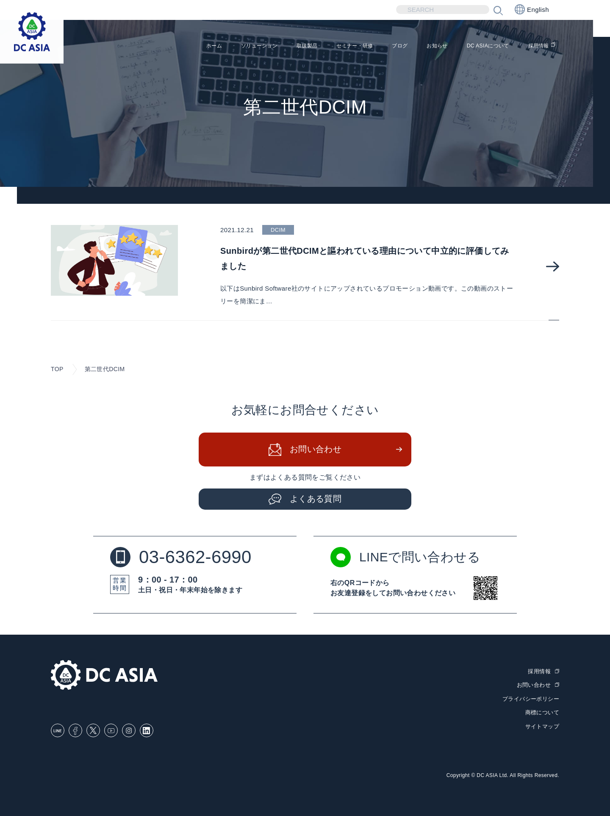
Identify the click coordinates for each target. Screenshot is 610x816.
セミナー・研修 (316, 46)
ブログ (370, 46)
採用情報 (535, 46)
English (532, 9)
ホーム (148, 46)
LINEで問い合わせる (405, 557)
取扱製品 (259, 46)
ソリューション (201, 46)
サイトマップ (542, 726)
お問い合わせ (315, 449)
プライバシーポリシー (530, 698)
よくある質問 (315, 498)
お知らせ (413, 46)
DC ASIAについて (474, 46)
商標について (542, 712)
